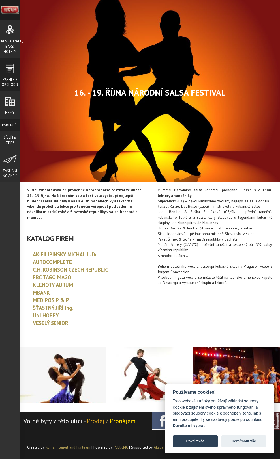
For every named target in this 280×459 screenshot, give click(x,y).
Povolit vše (195, 441)
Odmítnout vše (244, 441)
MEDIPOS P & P (51, 300)
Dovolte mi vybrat (189, 425)
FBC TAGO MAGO (52, 277)
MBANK (41, 292)
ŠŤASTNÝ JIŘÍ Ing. (53, 307)
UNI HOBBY (46, 315)
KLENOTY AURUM (53, 285)
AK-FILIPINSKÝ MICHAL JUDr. (65, 254)
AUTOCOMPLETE (52, 262)
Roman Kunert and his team (68, 447)
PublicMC (121, 447)
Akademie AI (164, 447)
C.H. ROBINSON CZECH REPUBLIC (70, 269)
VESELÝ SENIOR (50, 323)
